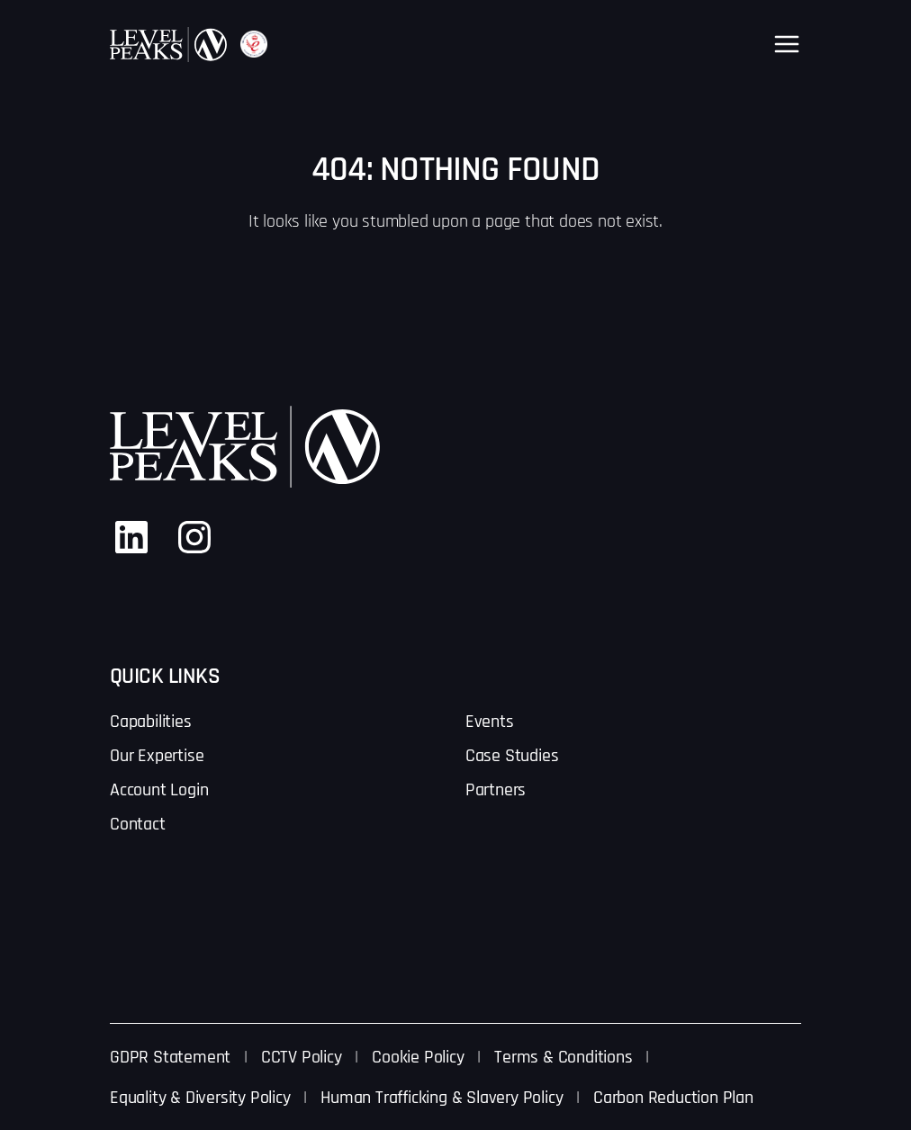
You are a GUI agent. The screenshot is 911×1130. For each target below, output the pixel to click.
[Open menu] (786, 44)
